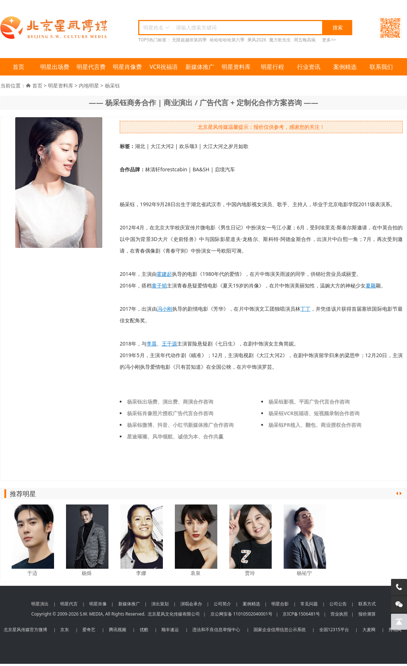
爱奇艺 (88, 629)
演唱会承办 (191, 604)
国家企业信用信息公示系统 (280, 629)
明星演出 (40, 604)
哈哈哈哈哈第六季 (227, 40)
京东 (64, 629)
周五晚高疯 (305, 40)
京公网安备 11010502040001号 (241, 614)
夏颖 (371, 285)
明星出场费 (54, 67)
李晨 (152, 343)
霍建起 (164, 273)
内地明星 (89, 85)
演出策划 (160, 604)
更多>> (329, 40)
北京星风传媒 (54, 27)
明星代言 (69, 604)
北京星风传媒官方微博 (25, 629)
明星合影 (280, 604)
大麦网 (368, 629)
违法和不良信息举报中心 (216, 629)
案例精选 (345, 67)
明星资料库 (236, 67)
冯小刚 (164, 308)
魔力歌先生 (280, 40)
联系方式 (367, 604)
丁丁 (305, 308)
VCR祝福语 (163, 67)
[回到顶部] (399, 622)
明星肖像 (98, 604)
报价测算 (367, 614)
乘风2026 (256, 40)
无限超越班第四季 (189, 40)
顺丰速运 (170, 629)
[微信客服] (399, 604)
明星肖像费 (127, 67)
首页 (18, 67)
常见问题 (309, 604)
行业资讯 (308, 67)
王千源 (169, 343)
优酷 (144, 629)
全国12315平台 (334, 629)
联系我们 (381, 67)
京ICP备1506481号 (301, 614)
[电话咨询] (399, 587)
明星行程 (272, 67)
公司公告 (338, 604)
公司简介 (222, 604)
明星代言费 (91, 67)
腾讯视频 (117, 629)
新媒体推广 (199, 67)
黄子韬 (159, 285)
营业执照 (339, 614)
